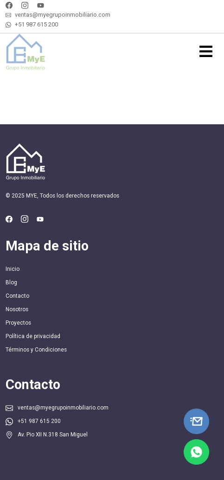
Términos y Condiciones (36, 349)
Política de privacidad (33, 336)
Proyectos (18, 323)
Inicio (12, 269)
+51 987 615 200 (36, 24)
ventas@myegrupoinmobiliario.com (62, 14)
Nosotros (17, 309)
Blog (11, 282)
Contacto (17, 296)
